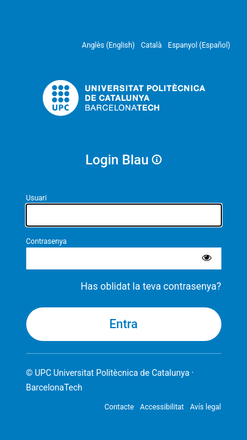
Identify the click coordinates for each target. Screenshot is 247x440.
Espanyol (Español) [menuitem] (199, 45)
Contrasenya (46, 241)
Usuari (36, 198)
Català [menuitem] (151, 45)
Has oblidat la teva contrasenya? (151, 286)
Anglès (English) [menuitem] (108, 45)
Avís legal (205, 407)
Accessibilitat (162, 407)
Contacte (119, 407)
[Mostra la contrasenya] (206, 259)
